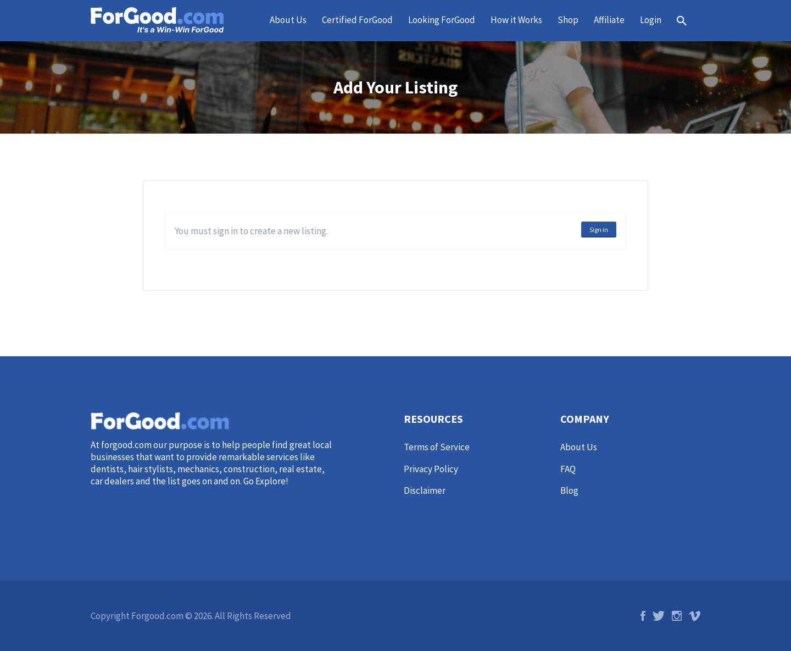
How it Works (516, 20)
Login (650, 20)
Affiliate (609, 20)
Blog (569, 490)
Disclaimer (424, 490)
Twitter (659, 615)
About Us (288, 20)
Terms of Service (437, 447)
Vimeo (694, 615)
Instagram (677, 615)
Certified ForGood (357, 20)
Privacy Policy (431, 469)
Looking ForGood (441, 20)
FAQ (568, 469)
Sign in (598, 229)
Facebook (642, 615)
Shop (568, 20)
